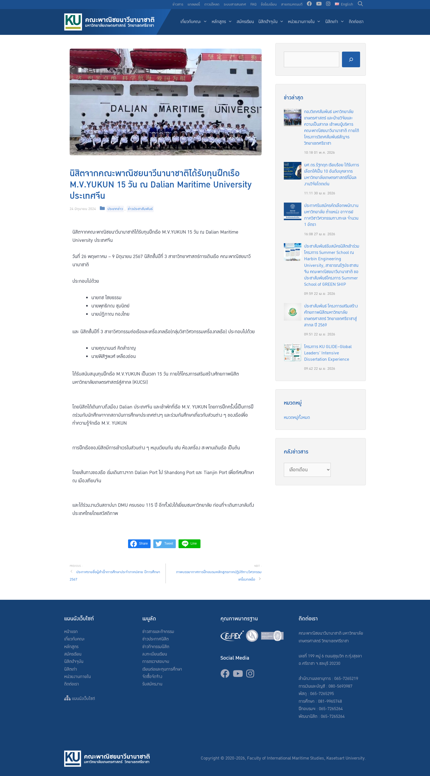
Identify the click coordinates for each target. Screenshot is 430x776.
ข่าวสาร (177, 4)
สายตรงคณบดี (291, 4)
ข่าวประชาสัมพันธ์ (140, 209)
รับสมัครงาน (152, 684)
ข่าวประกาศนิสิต (155, 639)
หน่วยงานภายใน (305, 22)
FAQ (253, 4)
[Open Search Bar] (360, 4)
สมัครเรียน (245, 21)
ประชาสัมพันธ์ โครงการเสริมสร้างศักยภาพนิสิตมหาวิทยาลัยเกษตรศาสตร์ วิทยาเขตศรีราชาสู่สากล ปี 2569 (331, 316)
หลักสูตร (223, 22)
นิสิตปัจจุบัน (272, 22)
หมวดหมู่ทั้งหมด (297, 417)
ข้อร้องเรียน (269, 4)
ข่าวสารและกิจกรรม (158, 631)
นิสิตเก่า (336, 22)
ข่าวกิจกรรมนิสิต (155, 646)
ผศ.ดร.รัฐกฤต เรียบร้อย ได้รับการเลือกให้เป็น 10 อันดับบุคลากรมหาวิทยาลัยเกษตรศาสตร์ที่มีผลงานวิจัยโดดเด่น (331, 174)
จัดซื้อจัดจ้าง (152, 676)
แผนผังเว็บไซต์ (79, 698)
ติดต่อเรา (356, 21)
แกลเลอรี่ (194, 4)
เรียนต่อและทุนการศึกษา (162, 669)
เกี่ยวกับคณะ (195, 22)
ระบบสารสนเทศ (235, 4)
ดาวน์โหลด (211, 4)
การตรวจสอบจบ (155, 661)
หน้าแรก (71, 631)
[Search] (351, 59)
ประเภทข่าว (115, 209)
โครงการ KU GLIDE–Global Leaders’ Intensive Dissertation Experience (328, 353)
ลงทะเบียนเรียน (154, 654)
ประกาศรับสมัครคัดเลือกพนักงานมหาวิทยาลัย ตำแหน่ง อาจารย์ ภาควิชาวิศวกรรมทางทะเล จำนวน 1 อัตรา (331, 215)
